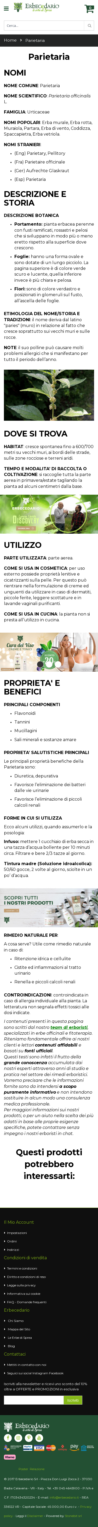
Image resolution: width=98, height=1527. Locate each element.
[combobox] (49, 26)
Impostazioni (17, 1233)
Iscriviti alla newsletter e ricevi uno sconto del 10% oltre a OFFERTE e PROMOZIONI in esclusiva (45, 1386)
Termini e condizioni (22, 1268)
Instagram (40, 1373)
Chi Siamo (16, 1321)
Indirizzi (13, 1250)
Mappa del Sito (19, 1329)
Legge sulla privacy (21, 1285)
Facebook (56, 1373)
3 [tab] (58, 664)
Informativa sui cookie (23, 1294)
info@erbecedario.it (64, 1497)
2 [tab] (49, 664)
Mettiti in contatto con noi (26, 1365)
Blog (11, 1346)
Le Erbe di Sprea (20, 1338)
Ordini (12, 1241)
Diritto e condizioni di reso (26, 1277)
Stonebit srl (73, 1516)
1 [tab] (40, 664)
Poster (23, 1469)
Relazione (37, 1469)
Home (10, 40)
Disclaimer (35, 1516)
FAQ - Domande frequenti (27, 1302)
